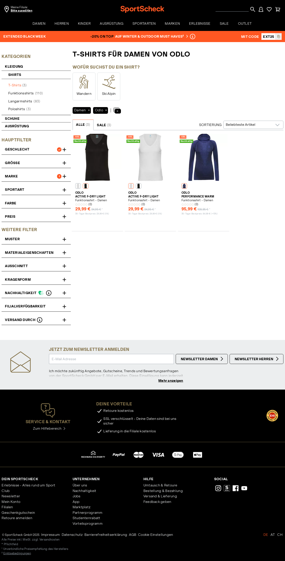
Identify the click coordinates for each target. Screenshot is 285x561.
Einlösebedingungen (17, 553)
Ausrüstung (17, 126)
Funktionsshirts (25, 93)
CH (280, 535)
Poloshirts (19, 109)
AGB (132, 535)
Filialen (7, 507)
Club (6, 491)
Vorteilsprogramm (88, 524)
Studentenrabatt (86, 518)
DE (265, 535)
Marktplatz (82, 507)
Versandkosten (49, 540)
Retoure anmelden (17, 518)
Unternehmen (86, 479)
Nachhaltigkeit (84, 491)
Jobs (77, 496)
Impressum (50, 535)
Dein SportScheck (20, 479)
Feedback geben (157, 502)
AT (273, 535)
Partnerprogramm (88, 513)
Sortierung (210, 125)
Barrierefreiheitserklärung (105, 535)
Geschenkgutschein (18, 513)
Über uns (80, 486)
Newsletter (11, 496)
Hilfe (148, 479)
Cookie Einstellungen (155, 535)
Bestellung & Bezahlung (163, 491)
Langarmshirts (24, 101)
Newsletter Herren (257, 359)
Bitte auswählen (21, 10)
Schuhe (12, 118)
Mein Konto (11, 502)
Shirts (15, 75)
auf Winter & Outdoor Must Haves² (151, 36)
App (76, 502)
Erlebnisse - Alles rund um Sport (28, 486)
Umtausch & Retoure (160, 486)
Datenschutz (72, 535)
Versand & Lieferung (160, 496)
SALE (104, 125)
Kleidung (14, 66)
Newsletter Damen (202, 359)
